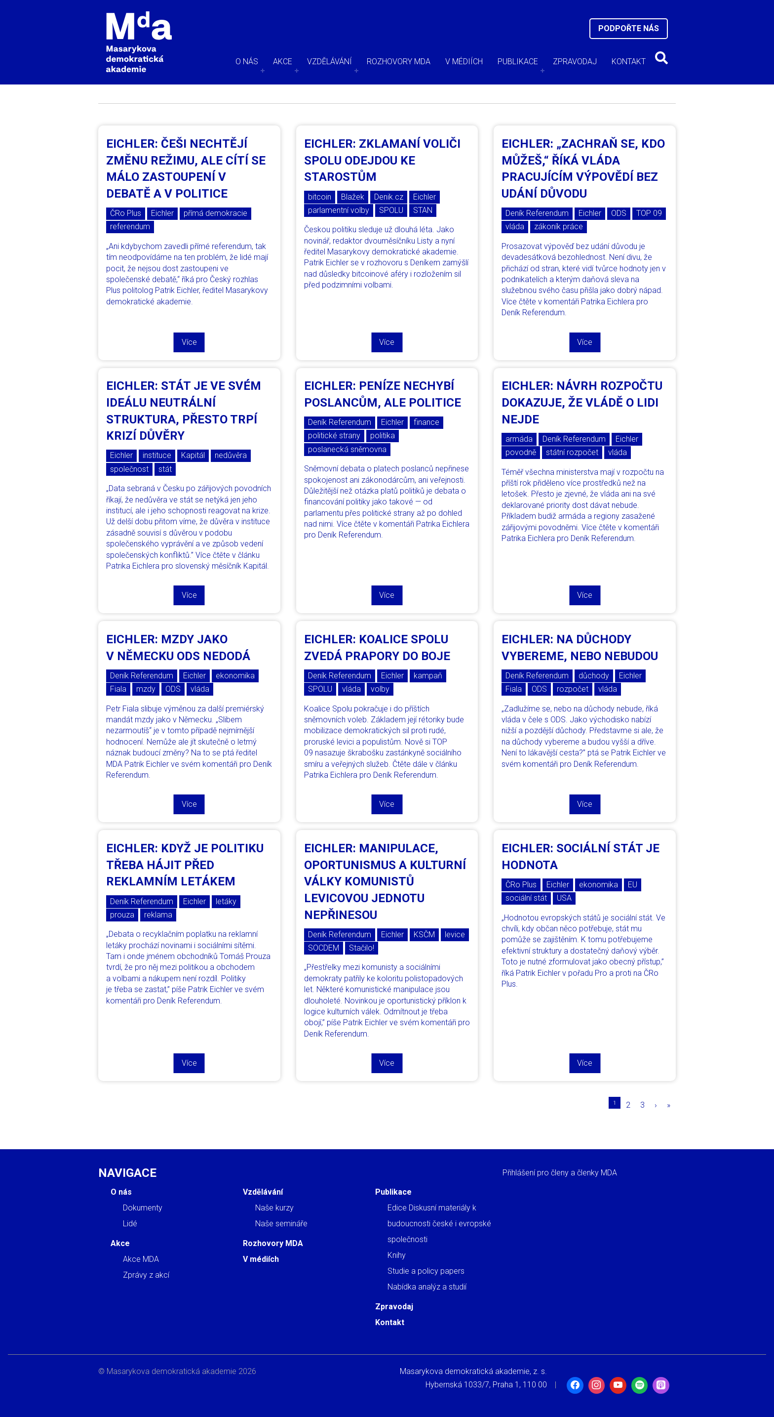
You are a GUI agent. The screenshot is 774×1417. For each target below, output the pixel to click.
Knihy (396, 1255)
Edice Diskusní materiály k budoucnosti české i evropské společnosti (439, 1223)
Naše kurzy (274, 1207)
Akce (282, 61)
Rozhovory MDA (398, 61)
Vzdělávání (329, 61)
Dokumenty (142, 1207)
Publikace (518, 61)
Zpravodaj (575, 61)
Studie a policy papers (425, 1271)
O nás (246, 61)
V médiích (464, 61)
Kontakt (629, 61)
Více (189, 342)
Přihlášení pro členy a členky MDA (560, 1172)
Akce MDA (141, 1259)
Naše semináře (281, 1223)
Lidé (130, 1223)
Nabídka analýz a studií (426, 1287)
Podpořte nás (628, 28)
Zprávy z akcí (146, 1275)
